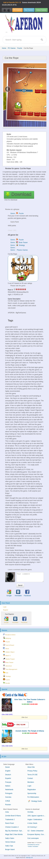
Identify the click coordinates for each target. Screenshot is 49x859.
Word (6, 648)
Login (4, 607)
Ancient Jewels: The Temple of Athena (29, 731)
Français (8, 782)
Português (8, 793)
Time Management (10, 669)
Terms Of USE (32, 775)
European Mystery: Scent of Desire (37, 834)
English (7, 771)
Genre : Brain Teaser (19, 242)
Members (30, 782)
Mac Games (29, 10)
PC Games (17, 10)
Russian (8, 805)
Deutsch (8, 775)
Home (4, 48)
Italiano (7, 786)
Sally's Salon (9, 838)
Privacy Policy (32, 771)
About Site (31, 767)
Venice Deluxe (10, 842)
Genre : (13, 248)
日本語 (7, 801)
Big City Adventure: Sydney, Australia (15, 831)
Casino (6, 679)
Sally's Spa (9, 846)
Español (8, 778)
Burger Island (10, 849)
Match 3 (6, 655)
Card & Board (8, 645)
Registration (31, 789)
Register (5, 610)
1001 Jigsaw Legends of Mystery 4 (37, 816)
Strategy (7, 676)
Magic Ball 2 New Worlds (14, 834)
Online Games (41, 10)
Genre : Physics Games (19, 250)
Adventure (7, 665)
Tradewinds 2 (10, 819)
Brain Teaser (8, 662)
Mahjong (7, 638)
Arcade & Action (9, 634)
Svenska (8, 797)
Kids (5, 672)
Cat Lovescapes (33, 838)
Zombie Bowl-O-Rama (13, 816)
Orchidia (30, 812)
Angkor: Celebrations (34, 819)
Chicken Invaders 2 (12, 827)
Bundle (6, 683)
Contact (30, 778)
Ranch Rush (9, 823)
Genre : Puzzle (17, 213)
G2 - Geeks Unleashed (35, 831)
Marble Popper (9, 658)
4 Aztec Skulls (32, 823)
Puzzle (19, 48)
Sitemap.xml (29, 857)
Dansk (7, 767)
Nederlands (9, 789)
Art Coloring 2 (32, 827)
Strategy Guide (34, 801)
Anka (7, 812)
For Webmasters (33, 797)
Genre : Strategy (17, 245)
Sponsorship (31, 793)
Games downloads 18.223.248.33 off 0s (21, 4)
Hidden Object (8, 651)
